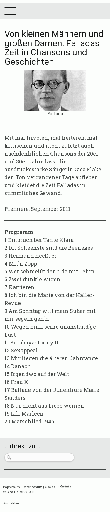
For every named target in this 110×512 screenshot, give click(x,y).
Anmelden (11, 503)
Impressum (11, 487)
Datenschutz (32, 487)
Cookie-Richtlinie (58, 487)
